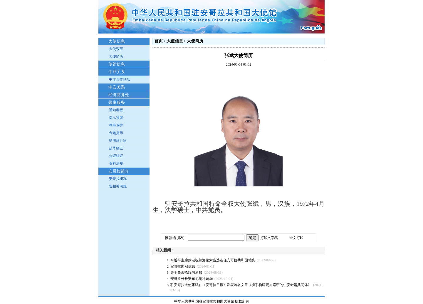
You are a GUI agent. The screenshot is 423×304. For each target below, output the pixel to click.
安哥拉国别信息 (182, 266)
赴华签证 (116, 148)
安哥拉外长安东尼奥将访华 (191, 279)
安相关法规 (118, 186)
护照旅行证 (118, 140)
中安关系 (116, 87)
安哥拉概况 (118, 179)
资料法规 (116, 163)
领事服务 (116, 102)
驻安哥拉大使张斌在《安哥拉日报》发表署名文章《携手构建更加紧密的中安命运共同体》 (240, 285)
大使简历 (116, 56)
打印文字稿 (269, 238)
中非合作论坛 (119, 79)
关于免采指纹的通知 (186, 272)
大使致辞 (116, 49)
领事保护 (116, 125)
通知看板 (116, 110)
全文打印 (296, 238)
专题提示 (116, 133)
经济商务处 (118, 95)
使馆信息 (116, 64)
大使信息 (116, 41)
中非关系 (116, 72)
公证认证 (116, 156)
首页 (159, 41)
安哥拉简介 (118, 171)
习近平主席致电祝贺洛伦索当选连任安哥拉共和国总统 (212, 260)
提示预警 (116, 118)
